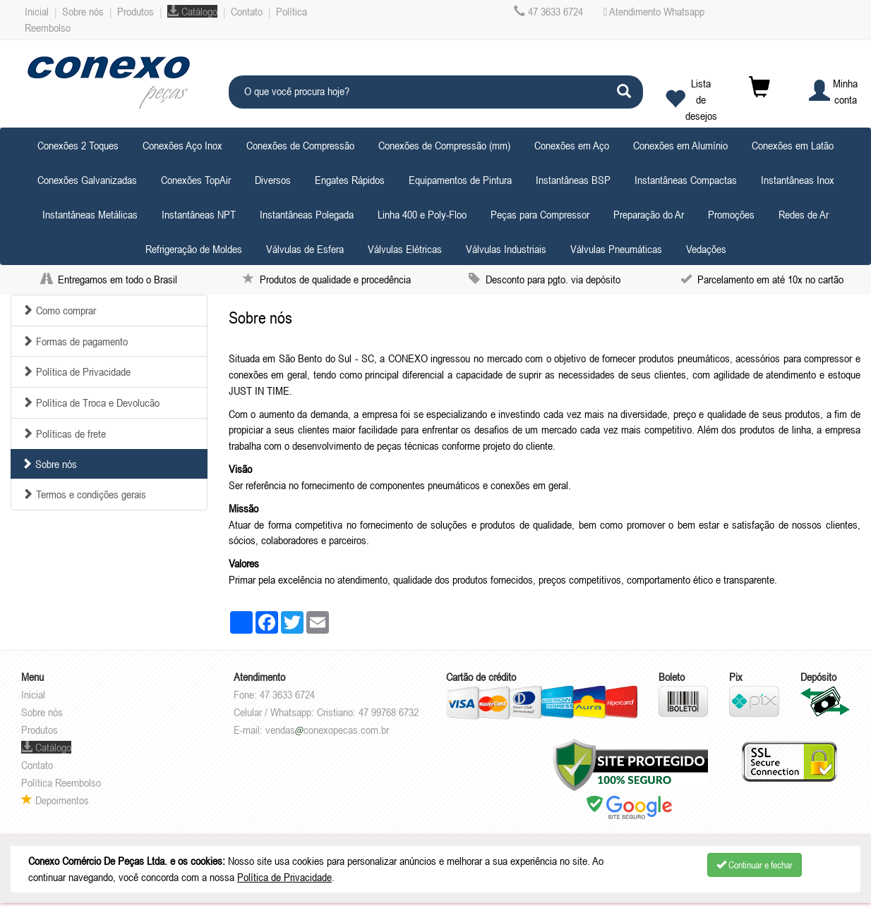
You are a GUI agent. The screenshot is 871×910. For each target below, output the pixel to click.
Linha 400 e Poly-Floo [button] (422, 214)
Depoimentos (55, 800)
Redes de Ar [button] (804, 214)
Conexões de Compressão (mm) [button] (444, 145)
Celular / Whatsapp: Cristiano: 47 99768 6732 (326, 712)
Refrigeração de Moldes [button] (193, 248)
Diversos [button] (273, 179)
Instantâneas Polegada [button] (307, 214)
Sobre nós (83, 11)
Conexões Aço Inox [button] (182, 145)
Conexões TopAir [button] (196, 179)
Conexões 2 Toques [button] (78, 145)
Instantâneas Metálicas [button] (90, 214)
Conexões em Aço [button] (571, 145)
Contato (247, 11)
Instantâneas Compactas (686, 179)
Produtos (135, 11)
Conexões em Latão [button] (793, 145)
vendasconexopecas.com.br (327, 729)
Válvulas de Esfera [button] (305, 248)
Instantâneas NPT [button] (199, 214)
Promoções (731, 214)
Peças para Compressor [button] (540, 214)
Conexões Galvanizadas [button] (87, 179)
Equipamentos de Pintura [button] (460, 179)
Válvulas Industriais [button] (506, 248)
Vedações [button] (706, 248)
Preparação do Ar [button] (648, 214)
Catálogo (192, 11)
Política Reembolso (61, 782)
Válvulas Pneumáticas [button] (616, 248)
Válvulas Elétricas (405, 248)
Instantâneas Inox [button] (797, 179)
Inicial (37, 11)
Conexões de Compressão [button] (300, 145)
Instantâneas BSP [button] (573, 179)
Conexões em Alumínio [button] (680, 145)
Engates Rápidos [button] (350, 179)
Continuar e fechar (754, 865)
